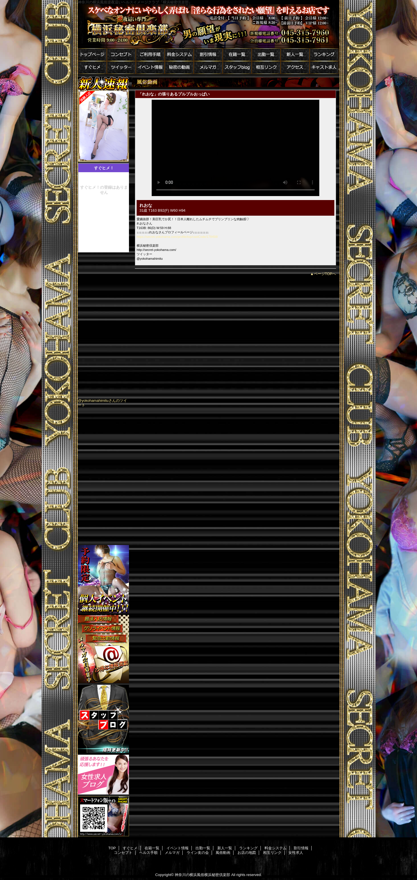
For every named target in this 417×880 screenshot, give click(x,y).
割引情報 (208, 54)
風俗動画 (223, 852)
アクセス (295, 67)
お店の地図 (246, 852)
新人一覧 (295, 54)
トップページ (92, 54)
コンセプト (121, 54)
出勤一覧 (266, 54)
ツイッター (121, 67)
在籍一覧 (237, 54)
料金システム (179, 54)
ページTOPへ (325, 274)
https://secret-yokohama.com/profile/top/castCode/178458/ (177, 236)
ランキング (324, 54)
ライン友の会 (198, 852)
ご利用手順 (150, 54)
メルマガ (208, 67)
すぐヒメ (92, 67)
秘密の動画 (179, 67)
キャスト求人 (324, 67)
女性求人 (295, 852)
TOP (112, 848)
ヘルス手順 (148, 852)
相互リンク (266, 67)
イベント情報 (150, 67)
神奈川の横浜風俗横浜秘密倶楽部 (202, 875)
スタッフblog (237, 67)
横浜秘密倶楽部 (208, 26)
